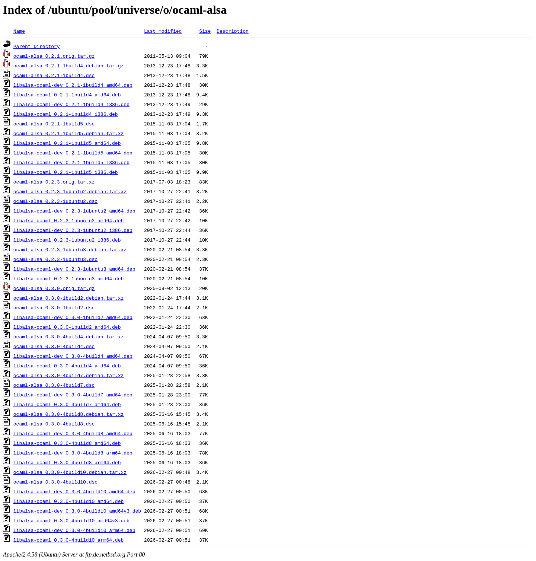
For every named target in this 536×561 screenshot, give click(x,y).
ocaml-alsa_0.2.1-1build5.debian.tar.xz (68, 133)
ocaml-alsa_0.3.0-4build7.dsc (54, 385)
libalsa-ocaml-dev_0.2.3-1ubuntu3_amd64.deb (74, 268)
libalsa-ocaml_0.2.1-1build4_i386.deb (65, 114)
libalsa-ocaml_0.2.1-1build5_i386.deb (65, 172)
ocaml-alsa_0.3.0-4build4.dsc (54, 346)
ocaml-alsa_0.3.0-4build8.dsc (54, 423)
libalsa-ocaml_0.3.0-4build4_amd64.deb (67, 365)
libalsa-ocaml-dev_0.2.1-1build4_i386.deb (71, 104)
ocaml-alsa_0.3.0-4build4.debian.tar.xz (68, 336)
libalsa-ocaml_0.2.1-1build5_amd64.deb (67, 143)
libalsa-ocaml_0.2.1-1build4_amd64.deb (67, 94)
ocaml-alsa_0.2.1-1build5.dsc (54, 123)
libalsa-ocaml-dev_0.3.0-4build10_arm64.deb (74, 530)
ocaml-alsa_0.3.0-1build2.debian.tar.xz (68, 297)
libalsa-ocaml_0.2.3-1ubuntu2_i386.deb (67, 239)
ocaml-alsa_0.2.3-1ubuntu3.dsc (55, 259)
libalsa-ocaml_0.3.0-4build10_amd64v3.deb (71, 520)
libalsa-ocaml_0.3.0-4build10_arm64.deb (68, 539)
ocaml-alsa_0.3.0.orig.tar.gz (54, 288)
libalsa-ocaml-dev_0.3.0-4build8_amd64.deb (73, 433)
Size (205, 31)
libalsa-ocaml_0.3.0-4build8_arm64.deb (67, 462)
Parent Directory (36, 46)
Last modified (163, 31)
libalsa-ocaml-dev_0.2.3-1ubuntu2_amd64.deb (74, 210)
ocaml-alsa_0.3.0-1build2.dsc (54, 307)
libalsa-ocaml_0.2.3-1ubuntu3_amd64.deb (68, 278)
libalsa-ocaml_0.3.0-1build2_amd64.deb (67, 326)
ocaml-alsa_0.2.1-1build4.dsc (54, 75)
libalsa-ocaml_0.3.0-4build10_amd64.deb (68, 501)
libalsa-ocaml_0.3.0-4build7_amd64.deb (67, 404)
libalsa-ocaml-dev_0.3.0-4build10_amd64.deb (74, 491)
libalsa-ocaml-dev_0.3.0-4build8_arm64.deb (73, 452)
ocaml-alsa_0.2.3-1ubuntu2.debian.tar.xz (70, 191)
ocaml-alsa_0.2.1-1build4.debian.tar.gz (68, 65)
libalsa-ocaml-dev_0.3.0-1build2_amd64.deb (73, 317)
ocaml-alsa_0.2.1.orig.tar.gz (54, 55)
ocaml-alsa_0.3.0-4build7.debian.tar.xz (68, 375)
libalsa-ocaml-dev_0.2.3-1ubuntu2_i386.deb (73, 230)
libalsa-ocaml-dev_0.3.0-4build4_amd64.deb (73, 356)
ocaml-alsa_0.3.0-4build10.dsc (55, 481)
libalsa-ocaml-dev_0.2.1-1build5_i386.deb (71, 162)
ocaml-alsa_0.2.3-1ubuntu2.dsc (55, 201)
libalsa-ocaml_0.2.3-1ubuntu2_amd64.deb (68, 220)
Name (19, 31)
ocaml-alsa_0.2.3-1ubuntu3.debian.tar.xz (70, 249)
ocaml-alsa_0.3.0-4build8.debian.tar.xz (68, 414)
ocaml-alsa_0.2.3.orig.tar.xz (54, 181)
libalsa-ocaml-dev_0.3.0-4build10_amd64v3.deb (77, 510)
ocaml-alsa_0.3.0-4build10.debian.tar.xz (70, 472)
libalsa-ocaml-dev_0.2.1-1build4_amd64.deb (73, 85)
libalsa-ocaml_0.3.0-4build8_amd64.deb (67, 443)
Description (233, 31)
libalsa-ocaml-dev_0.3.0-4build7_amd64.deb (73, 394)
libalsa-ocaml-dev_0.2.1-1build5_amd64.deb (73, 152)
